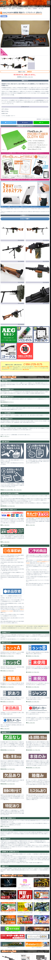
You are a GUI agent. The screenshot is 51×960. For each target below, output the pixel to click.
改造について (5, 405)
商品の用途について (6, 380)
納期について (5, 545)
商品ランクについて (6, 642)
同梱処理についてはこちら (8, 506)
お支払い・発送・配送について (9, 509)
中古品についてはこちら (8, 656)
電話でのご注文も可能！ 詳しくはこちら (12, 489)
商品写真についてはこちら (8, 750)
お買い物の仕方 (5, 441)
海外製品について (6, 838)
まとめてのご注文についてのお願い (10, 493)
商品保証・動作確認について (9, 818)
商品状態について (6, 732)
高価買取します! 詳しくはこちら (25, 76)
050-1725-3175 (34, 364)
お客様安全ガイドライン (8, 402)
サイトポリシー (5, 436)
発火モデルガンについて (7, 830)
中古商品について (6, 632)
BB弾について (5, 866)
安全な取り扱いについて (8, 396)
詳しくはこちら (26, 369)
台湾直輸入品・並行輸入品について (10, 851)
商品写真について (6, 426)
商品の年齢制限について (8, 389)
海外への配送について (7, 418)
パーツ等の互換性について (8, 412)
